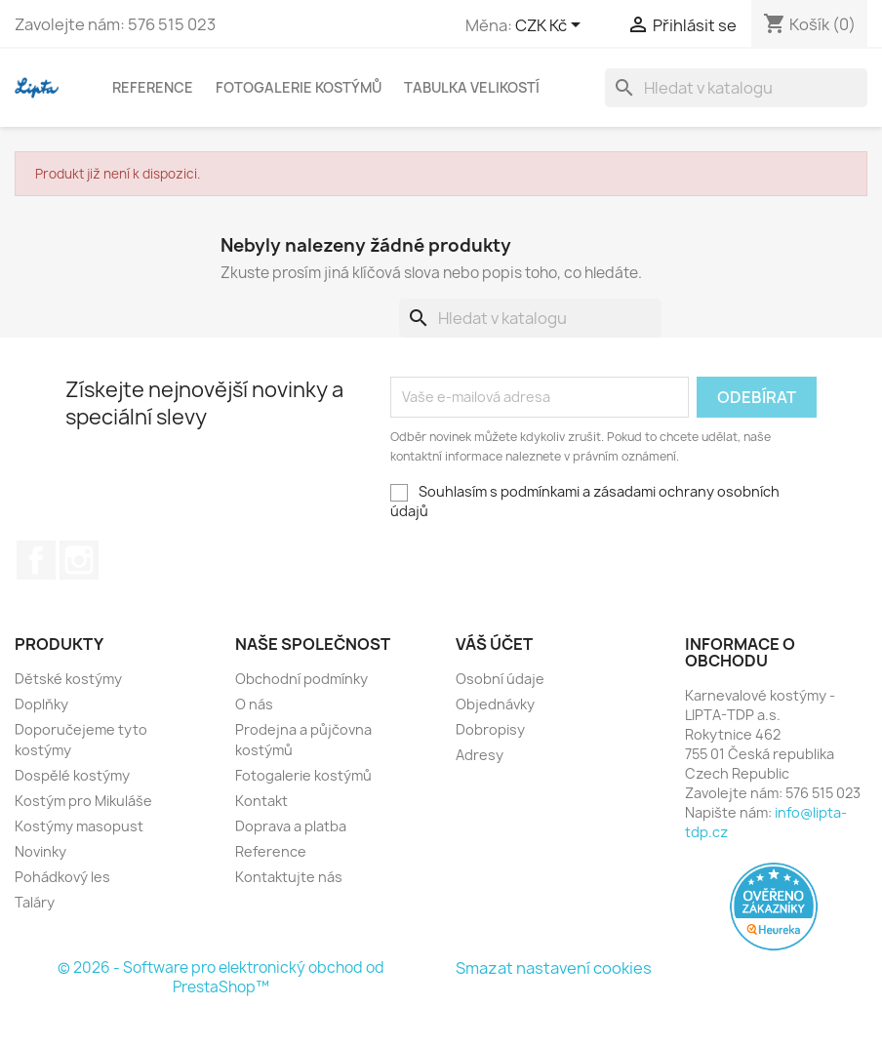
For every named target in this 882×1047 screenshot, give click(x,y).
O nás (254, 704)
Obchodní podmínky (301, 678)
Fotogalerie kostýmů (298, 87)
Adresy (479, 754)
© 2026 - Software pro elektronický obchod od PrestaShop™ (221, 977)
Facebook (36, 560)
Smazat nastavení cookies (554, 968)
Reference (152, 87)
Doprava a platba (290, 826)
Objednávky (495, 704)
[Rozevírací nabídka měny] (551, 26)
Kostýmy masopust (79, 826)
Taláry (35, 902)
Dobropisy (490, 729)
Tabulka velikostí (472, 87)
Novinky (40, 851)
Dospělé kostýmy (72, 775)
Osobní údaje (500, 678)
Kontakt (261, 800)
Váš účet (494, 644)
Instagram (79, 560)
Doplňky (41, 704)
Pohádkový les (62, 876)
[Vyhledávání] (736, 87)
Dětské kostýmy (68, 678)
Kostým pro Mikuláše (83, 800)
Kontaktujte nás (288, 876)
